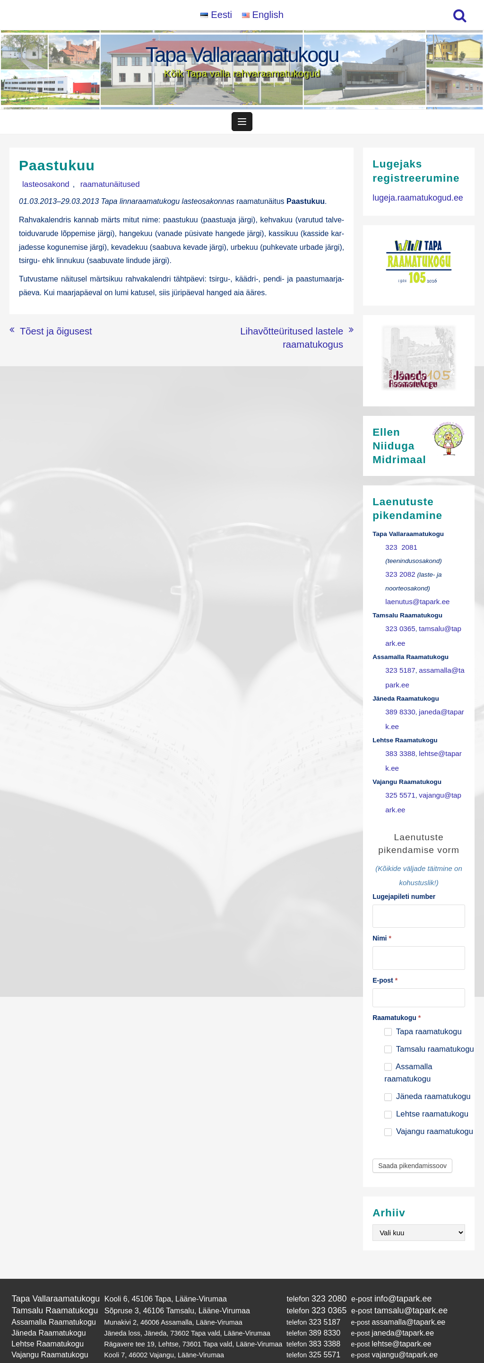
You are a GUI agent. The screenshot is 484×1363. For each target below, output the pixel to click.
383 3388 (398, 743)
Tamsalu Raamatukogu (50, 1289)
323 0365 (398, 627)
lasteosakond (41, 189)
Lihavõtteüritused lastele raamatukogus (277, 333)
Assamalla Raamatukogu (49, 1299)
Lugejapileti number (403, 881)
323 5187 (398, 665)
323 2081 (399, 550)
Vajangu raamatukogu (428, 1112)
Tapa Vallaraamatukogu (242, 54)
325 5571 (398, 781)
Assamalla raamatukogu (408, 1053)
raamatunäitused (96, 189)
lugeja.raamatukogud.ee (413, 201)
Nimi (381, 920)
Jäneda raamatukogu (427, 1077)
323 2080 (318, 1279)
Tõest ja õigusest (48, 333)
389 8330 (398, 704)
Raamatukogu (396, 998)
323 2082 (398, 576)
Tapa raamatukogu (422, 1012)
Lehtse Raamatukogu (43, 1318)
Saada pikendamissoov (412, 1146)
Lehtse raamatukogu (426, 1094)
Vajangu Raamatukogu (45, 1328)
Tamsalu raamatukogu (429, 1029)
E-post (385, 961)
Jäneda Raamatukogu (44, 1309)
